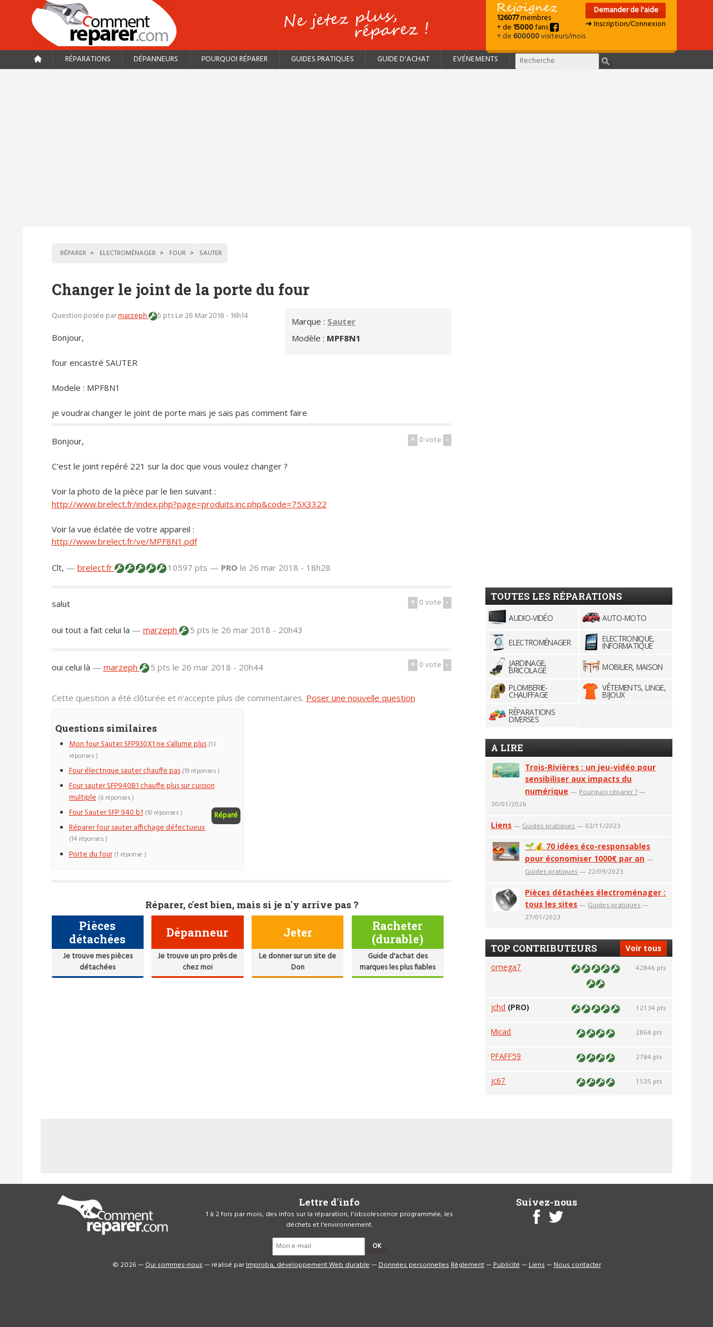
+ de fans (528, 27)
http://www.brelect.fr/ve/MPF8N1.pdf (124, 541)
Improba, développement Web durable (308, 1265)
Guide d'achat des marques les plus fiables (397, 962)
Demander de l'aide (625, 10)
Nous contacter (577, 1265)
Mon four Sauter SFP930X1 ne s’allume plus (137, 744)
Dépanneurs (156, 59)
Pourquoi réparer (234, 59)
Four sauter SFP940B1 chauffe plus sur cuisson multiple (142, 791)
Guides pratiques (322, 59)
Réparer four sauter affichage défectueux (137, 828)
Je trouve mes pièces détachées (97, 962)
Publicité (506, 1265)
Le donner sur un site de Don (297, 962)
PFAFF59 (506, 1056)
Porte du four (90, 854)
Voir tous (643, 948)
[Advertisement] (357, 148)
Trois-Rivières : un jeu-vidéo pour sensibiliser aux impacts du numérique (590, 779)
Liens (501, 825)
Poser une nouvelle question (360, 697)
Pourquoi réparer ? (608, 791)
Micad (501, 1031)
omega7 (506, 967)
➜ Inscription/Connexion (626, 24)
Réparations (88, 59)
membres (524, 18)
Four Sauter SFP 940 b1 (106, 813)
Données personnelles (413, 1265)
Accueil (108, 23)
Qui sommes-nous (174, 1265)
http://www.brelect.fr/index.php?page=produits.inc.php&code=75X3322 (189, 504)
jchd (498, 1007)
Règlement (467, 1265)
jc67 (498, 1080)
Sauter (341, 321)
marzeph (133, 316)
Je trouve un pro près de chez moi (197, 962)
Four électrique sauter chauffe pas (124, 771)
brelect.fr (96, 567)
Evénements (475, 59)
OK (376, 1246)
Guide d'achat (403, 59)
